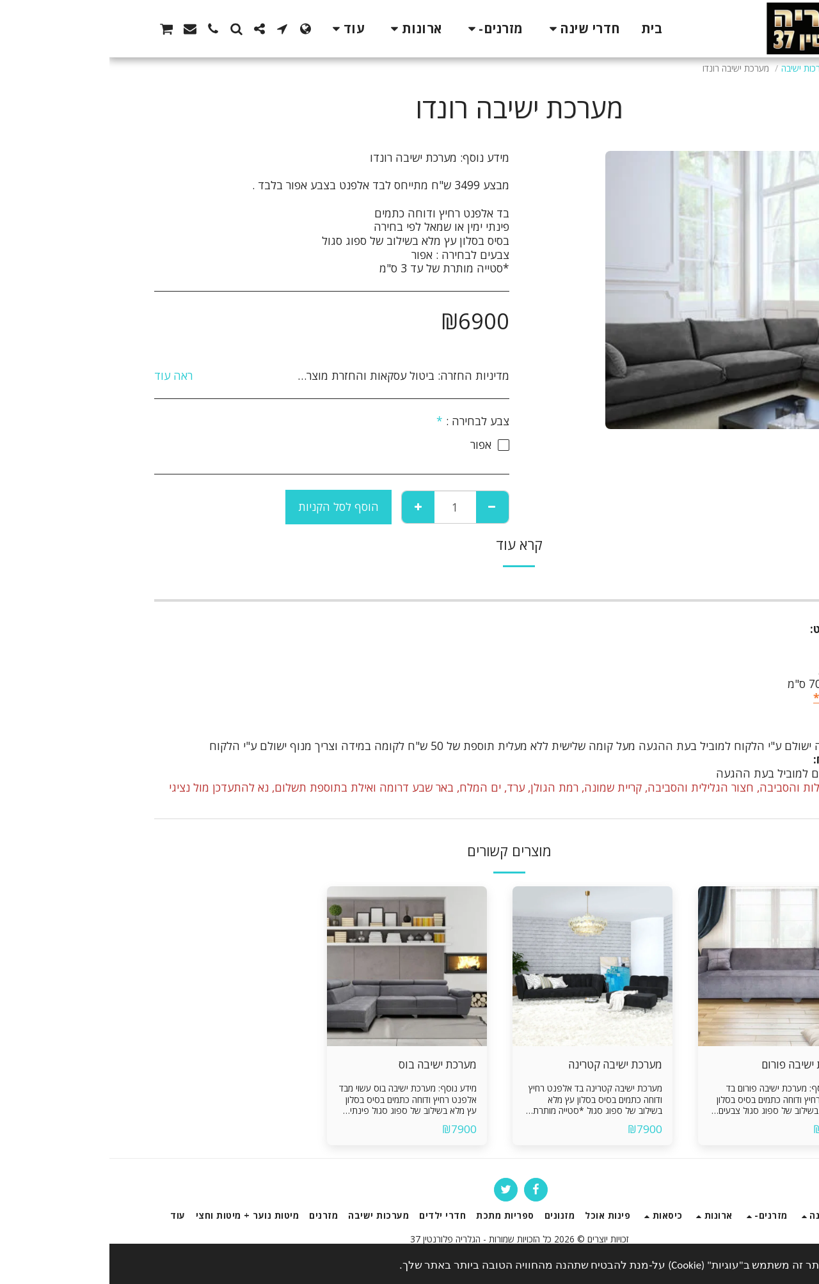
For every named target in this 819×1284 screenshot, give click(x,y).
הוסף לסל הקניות (229, 506)
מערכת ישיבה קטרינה (504, 1064)
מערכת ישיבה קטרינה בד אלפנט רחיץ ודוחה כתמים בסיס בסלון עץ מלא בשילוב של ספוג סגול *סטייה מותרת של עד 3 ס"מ (486, 1105)
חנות (741, 68)
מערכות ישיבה (696, 68)
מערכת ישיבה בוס (327, 1064)
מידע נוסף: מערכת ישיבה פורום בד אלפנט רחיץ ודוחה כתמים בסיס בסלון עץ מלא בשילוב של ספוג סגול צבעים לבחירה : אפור (672, 1105)
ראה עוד (64, 376)
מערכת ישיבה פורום (693, 1064)
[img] (669, 966)
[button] (173, 28)
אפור (737, 712)
